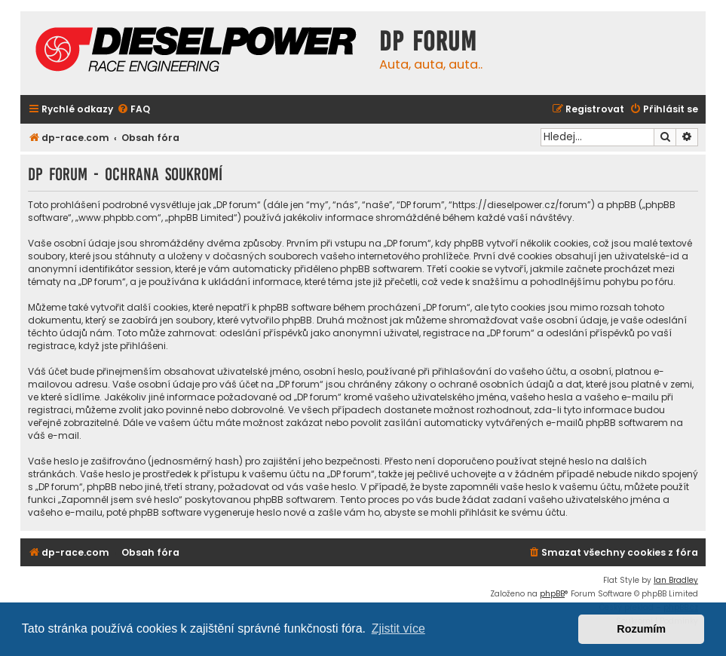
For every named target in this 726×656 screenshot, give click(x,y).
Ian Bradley (676, 580)
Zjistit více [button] (398, 628)
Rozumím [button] (641, 629)
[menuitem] (133, 110)
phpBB (552, 593)
